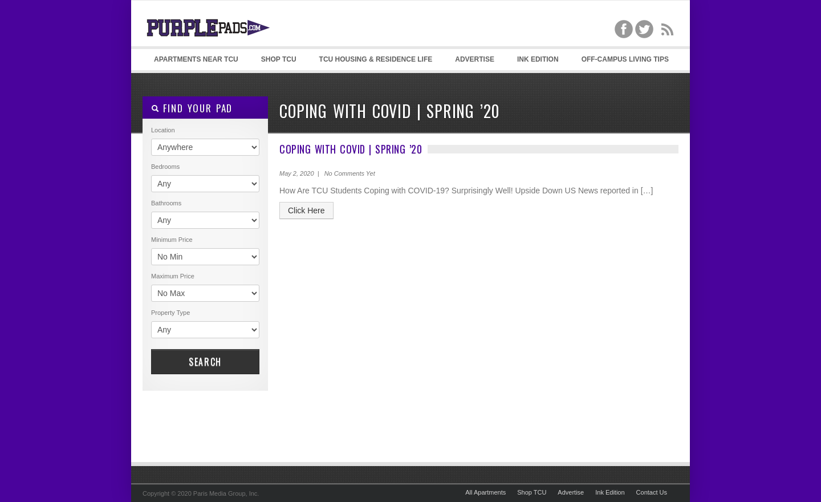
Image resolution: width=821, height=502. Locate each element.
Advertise (474, 59)
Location (163, 130)
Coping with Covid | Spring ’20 (350, 148)
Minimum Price (172, 239)
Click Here (306, 210)
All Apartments (485, 492)
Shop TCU (278, 59)
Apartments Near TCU (196, 59)
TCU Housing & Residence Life (376, 59)
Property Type (170, 312)
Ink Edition (538, 59)
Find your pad (192, 108)
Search (205, 362)
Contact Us (651, 492)
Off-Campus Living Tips (625, 59)
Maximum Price (172, 276)
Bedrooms (165, 166)
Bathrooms (166, 203)
